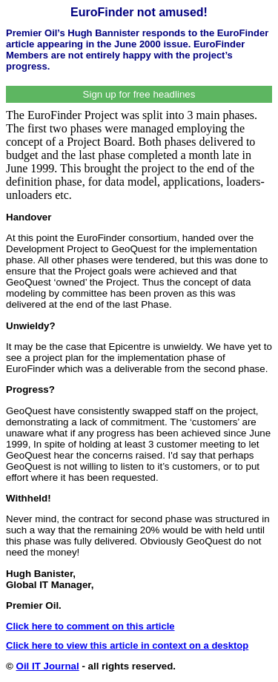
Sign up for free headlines (139, 94)
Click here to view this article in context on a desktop (127, 645)
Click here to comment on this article (90, 626)
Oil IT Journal (47, 666)
